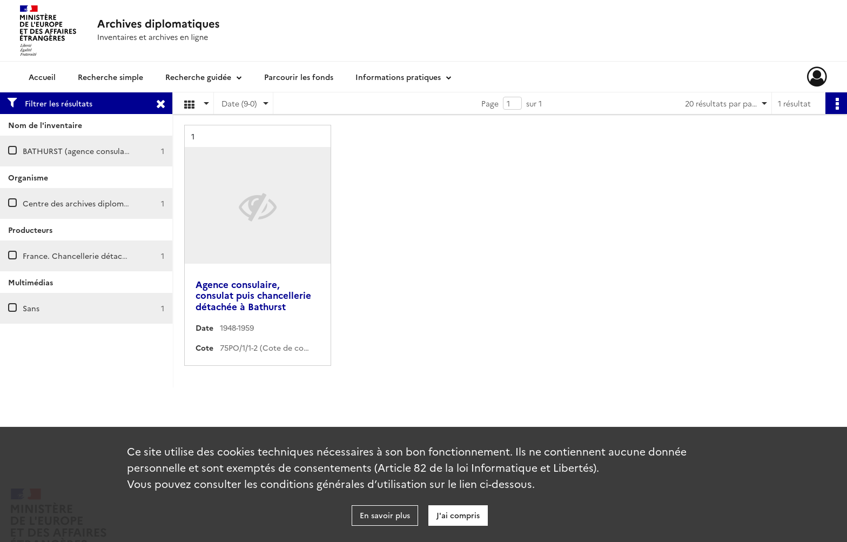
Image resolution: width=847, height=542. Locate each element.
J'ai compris (458, 515)
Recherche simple (110, 76)
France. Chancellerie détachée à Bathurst (99, 255)
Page (490, 103)
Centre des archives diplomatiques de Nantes (106, 203)
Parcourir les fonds (298, 76)
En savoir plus (385, 515)
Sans (31, 308)
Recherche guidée (198, 76)
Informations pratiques (398, 76)
